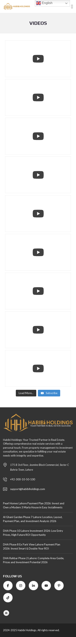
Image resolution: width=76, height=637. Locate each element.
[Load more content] (26, 393)
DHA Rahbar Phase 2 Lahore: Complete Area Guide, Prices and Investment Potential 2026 (33, 560)
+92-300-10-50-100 (22, 479)
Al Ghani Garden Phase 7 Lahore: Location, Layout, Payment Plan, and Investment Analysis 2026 (32, 519)
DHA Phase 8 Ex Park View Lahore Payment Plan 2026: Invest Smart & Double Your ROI (31, 546)
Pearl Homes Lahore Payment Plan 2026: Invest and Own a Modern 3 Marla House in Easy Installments (33, 505)
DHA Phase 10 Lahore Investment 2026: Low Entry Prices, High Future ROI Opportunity (33, 532)
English (44, 3)
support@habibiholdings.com (27, 489)
